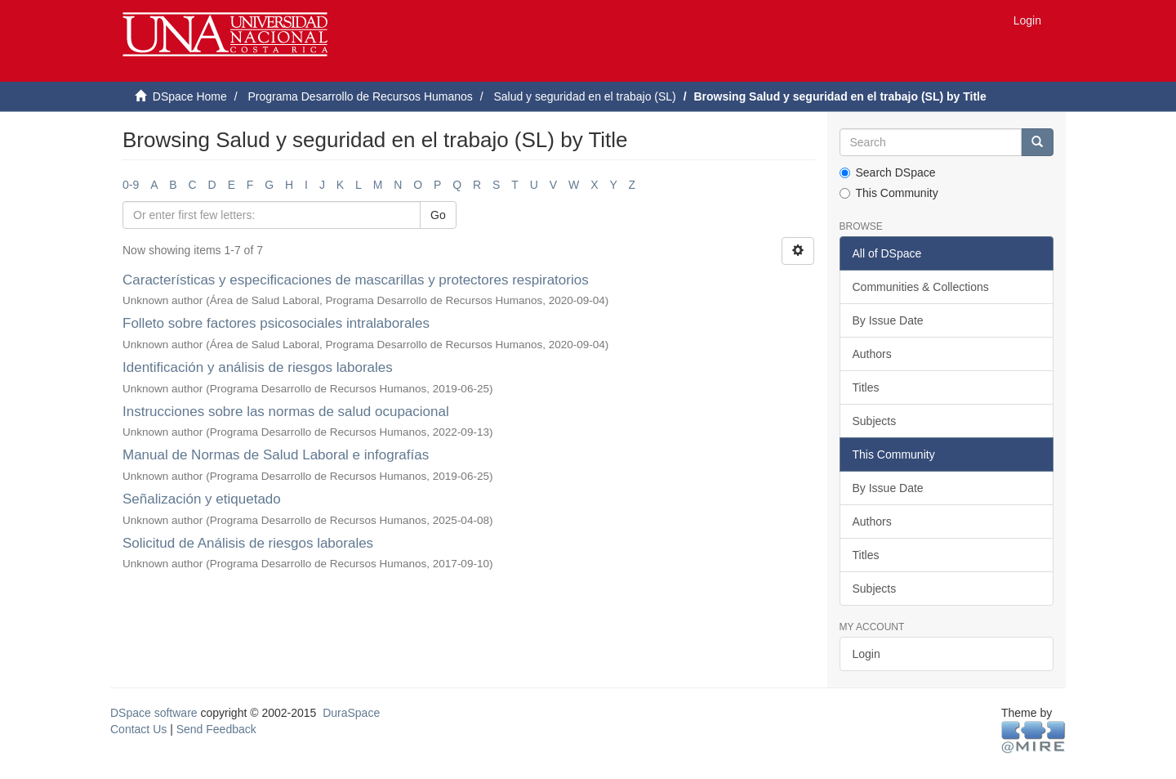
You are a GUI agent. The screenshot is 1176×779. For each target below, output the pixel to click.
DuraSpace (351, 712)
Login (866, 653)
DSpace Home (190, 96)
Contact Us (138, 729)
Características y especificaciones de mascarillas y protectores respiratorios (355, 280)
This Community (889, 192)
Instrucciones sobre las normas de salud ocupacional (285, 411)
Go (438, 215)
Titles (866, 387)
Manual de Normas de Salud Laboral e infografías (275, 455)
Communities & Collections (921, 286)
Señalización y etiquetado (201, 499)
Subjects (875, 421)
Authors (872, 353)
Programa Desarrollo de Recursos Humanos (359, 96)
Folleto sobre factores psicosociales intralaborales (276, 323)
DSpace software (154, 712)
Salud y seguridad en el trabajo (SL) (584, 96)
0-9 (130, 184)
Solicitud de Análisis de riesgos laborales (247, 543)
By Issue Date (888, 320)
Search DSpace (888, 172)
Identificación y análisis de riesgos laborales (257, 367)
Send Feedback (216, 729)
